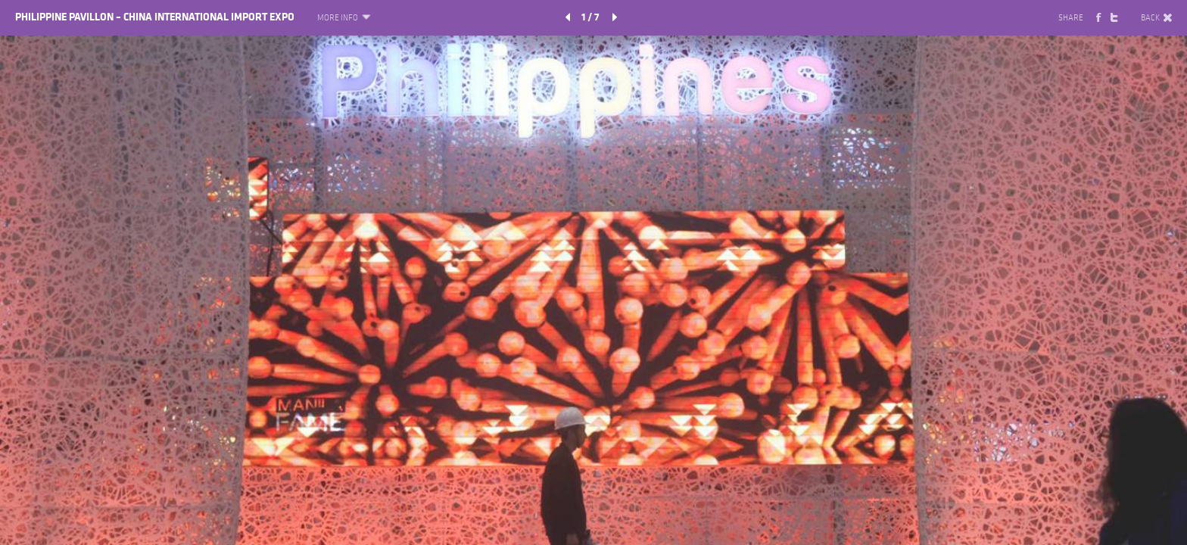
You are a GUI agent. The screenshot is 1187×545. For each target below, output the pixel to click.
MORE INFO (343, 18)
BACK (1156, 18)
